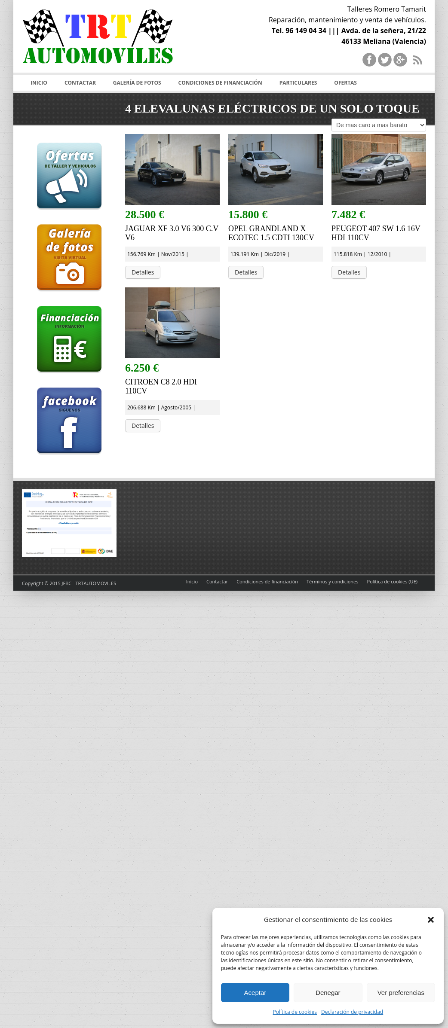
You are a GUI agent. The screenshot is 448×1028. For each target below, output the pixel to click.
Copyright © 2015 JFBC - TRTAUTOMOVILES (69, 583)
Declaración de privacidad (352, 1012)
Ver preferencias (400, 992)
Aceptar (255, 992)
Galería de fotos (137, 82)
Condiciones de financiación (220, 82)
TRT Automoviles (97, 43)
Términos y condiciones (333, 581)
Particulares (298, 82)
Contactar (80, 82)
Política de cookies (295, 1012)
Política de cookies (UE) (392, 581)
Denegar (328, 992)
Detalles (143, 272)
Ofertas (345, 82)
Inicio (39, 82)
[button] (431, 919)
